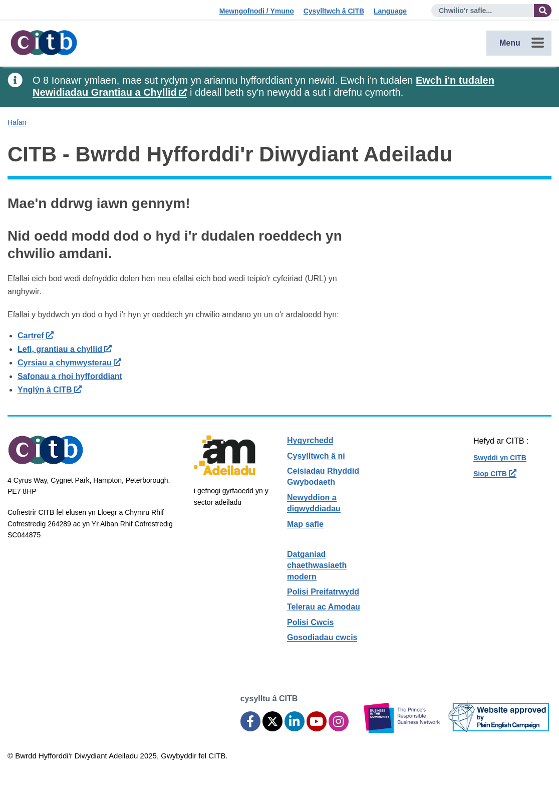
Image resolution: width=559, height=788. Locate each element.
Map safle (305, 524)
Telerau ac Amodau (323, 607)
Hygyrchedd (310, 440)
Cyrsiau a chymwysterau (69, 362)
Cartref (36, 335)
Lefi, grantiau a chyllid (65, 349)
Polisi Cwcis (310, 622)
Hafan (17, 122)
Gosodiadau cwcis (322, 637)
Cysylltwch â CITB (334, 11)
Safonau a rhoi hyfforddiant (70, 376)
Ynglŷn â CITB (50, 389)
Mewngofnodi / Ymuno (256, 11)
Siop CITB (494, 474)
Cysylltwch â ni (316, 456)
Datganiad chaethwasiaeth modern (317, 565)
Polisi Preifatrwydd (323, 591)
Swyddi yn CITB (499, 458)
